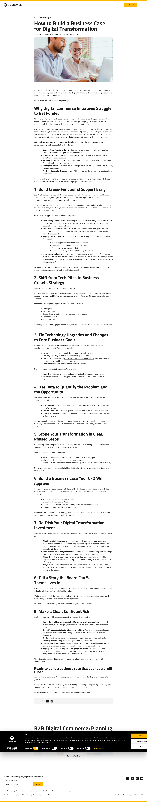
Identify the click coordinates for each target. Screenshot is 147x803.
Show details (98, 799)
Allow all (131, 786)
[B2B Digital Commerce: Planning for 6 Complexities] (73, 737)
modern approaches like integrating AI (79, 358)
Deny (131, 797)
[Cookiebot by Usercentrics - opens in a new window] (12, 799)
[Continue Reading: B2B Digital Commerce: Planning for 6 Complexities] (73, 756)
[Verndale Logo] (13, 5)
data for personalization (78, 243)
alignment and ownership (72, 152)
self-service (90, 353)
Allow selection (131, 792)
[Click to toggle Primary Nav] (142, 4)
